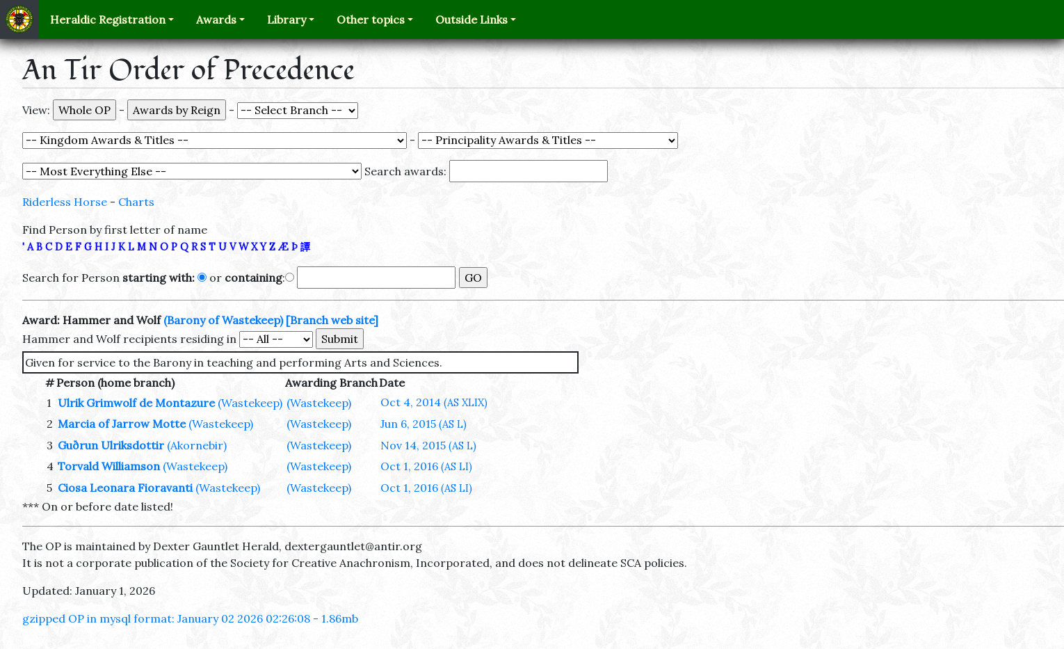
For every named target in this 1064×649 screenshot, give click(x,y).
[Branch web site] (332, 320)
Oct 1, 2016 (426, 466)
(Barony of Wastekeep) (223, 320)
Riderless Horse (64, 202)
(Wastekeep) (250, 403)
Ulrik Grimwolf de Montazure (136, 403)
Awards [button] (216, 19)
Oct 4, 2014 (433, 402)
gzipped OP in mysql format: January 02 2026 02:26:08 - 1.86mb (190, 618)
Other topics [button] (371, 19)
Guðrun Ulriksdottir (111, 445)
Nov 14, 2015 (428, 445)
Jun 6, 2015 (423, 424)
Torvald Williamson (109, 466)
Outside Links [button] (471, 19)
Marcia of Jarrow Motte (122, 424)
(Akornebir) (197, 445)
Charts (136, 202)
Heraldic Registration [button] (108, 19)
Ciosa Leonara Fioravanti (125, 488)
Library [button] (286, 19)
